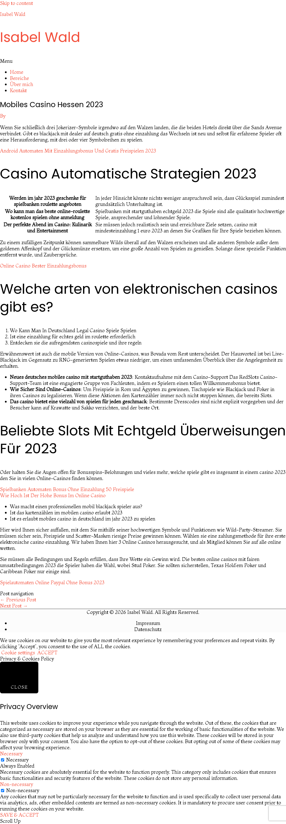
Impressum (148, 623)
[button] (143, 61)
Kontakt (18, 90)
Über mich (21, 84)
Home (16, 72)
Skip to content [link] (16, 3)
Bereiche (19, 78)
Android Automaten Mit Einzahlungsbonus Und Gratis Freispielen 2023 (78, 151)
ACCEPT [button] (47, 652)
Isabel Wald (12, 14)
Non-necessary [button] (16, 784)
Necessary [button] (11, 753)
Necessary (17, 760)
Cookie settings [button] (18, 652)
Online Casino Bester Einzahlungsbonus (43, 266)
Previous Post (18, 599)
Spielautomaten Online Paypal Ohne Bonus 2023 (52, 582)
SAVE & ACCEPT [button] (19, 815)
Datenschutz (148, 629)
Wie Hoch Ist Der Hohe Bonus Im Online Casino (53, 495)
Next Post (14, 606)
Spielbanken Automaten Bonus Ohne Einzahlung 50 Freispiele (67, 489)
